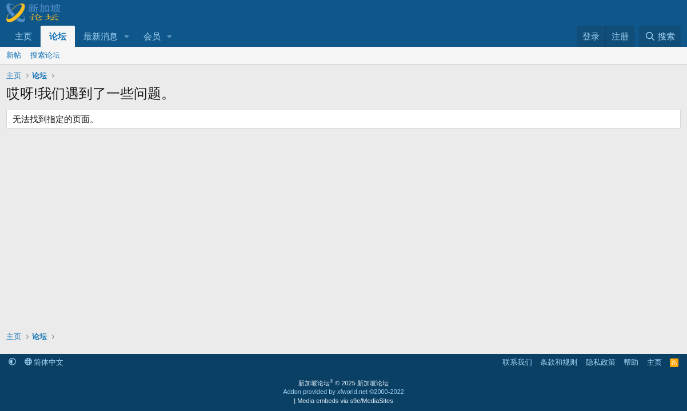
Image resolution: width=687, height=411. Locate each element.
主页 (23, 36)
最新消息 (100, 36)
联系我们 (517, 362)
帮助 (631, 362)
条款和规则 (558, 362)
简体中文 (44, 362)
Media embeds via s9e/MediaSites (345, 400)
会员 (152, 36)
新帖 (13, 55)
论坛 (57, 36)
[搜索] (660, 36)
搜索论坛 (45, 55)
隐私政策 (601, 362)
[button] (127, 36)
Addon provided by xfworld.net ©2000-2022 (343, 391)
